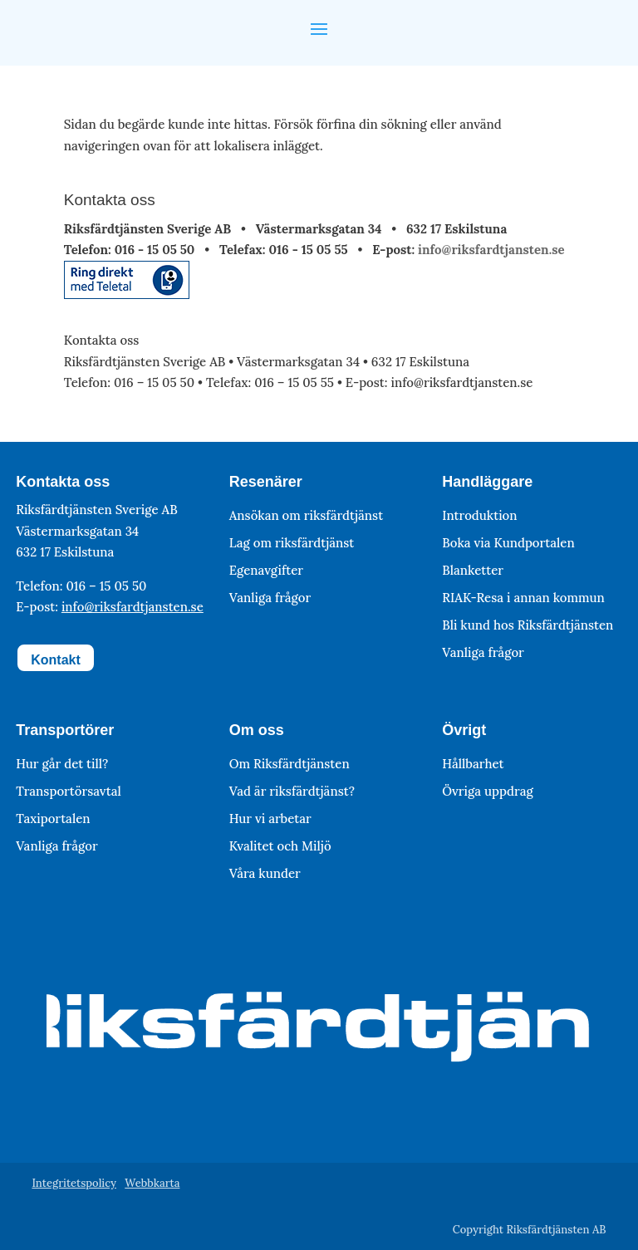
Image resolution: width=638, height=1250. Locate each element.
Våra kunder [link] (265, 873)
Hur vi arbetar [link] (270, 818)
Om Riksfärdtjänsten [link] (289, 764)
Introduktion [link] (479, 515)
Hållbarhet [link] (472, 764)
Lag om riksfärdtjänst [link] (292, 543)
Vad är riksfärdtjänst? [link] (292, 791)
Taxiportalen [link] (53, 818)
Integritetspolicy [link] (74, 1183)
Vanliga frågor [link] (270, 597)
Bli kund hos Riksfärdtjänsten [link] (527, 625)
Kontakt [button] (56, 660)
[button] (319, 27)
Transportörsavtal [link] (68, 791)
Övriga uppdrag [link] (487, 791)
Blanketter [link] (472, 570)
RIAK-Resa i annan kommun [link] (523, 597)
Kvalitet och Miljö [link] (280, 846)
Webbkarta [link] (152, 1183)
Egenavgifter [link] (266, 570)
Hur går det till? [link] (62, 764)
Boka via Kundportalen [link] (508, 543)
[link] (126, 294)
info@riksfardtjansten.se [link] (491, 249)
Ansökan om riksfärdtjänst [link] (306, 515)
